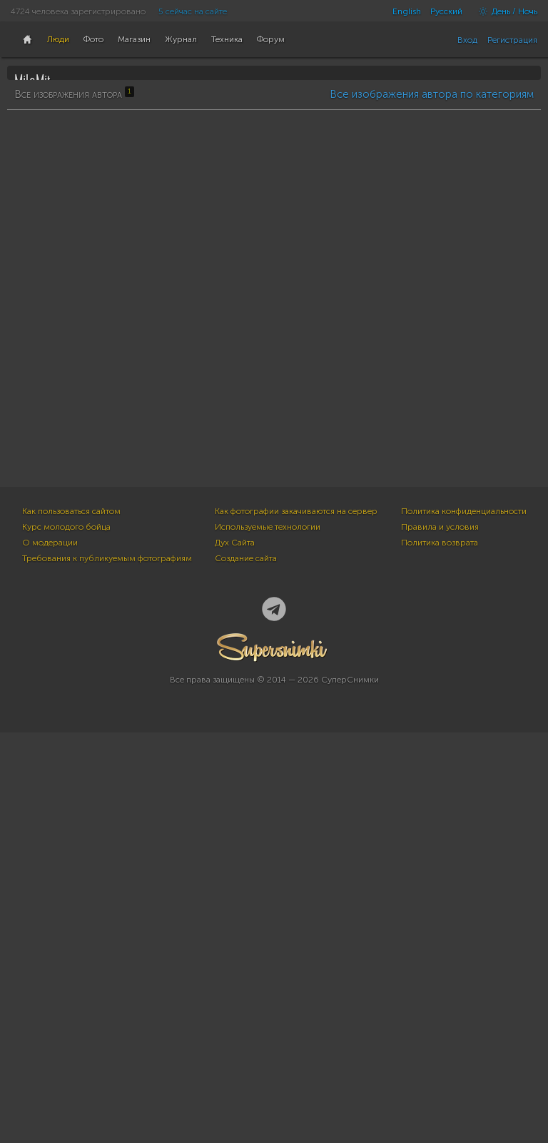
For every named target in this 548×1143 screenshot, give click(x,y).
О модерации (50, 953)
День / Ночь (504, 11)
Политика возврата (439, 953)
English (406, 11)
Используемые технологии (267, 937)
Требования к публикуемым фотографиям (107, 969)
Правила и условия (440, 937)
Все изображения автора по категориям (432, 451)
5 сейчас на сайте (192, 11)
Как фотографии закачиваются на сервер (296, 922)
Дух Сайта (235, 953)
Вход (467, 40)
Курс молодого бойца (66, 937)
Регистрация (512, 40)
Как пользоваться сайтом (71, 922)
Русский (446, 11)
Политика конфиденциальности (464, 922)
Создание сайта (246, 969)
